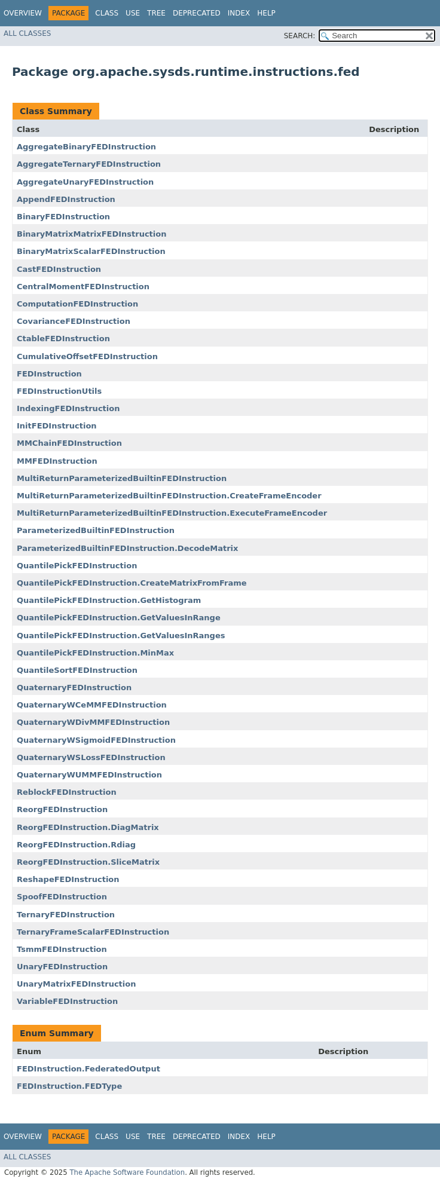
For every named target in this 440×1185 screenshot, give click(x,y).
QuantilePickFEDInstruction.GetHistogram (109, 600)
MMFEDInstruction (57, 461)
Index (239, 13)
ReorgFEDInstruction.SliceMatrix (88, 862)
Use (133, 13)
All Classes (27, 33)
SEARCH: (300, 36)
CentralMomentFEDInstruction (83, 286)
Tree (156, 13)
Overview (23, 13)
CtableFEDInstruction (63, 338)
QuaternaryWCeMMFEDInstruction (92, 704)
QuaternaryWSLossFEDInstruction (91, 757)
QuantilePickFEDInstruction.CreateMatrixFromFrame (132, 582)
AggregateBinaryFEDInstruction (86, 146)
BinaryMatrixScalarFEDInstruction (91, 251)
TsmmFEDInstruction (62, 949)
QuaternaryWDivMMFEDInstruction (93, 722)
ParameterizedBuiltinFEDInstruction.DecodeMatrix (127, 548)
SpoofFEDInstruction (62, 896)
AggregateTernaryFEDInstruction (89, 164)
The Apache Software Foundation (127, 1172)
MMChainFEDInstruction (69, 443)
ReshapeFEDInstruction (68, 879)
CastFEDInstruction (59, 269)
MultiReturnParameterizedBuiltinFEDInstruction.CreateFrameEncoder (169, 495)
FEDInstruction (49, 373)
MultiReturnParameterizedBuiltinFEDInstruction (122, 478)
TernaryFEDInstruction (66, 914)
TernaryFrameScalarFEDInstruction (93, 931)
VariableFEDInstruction (67, 1001)
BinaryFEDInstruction (63, 216)
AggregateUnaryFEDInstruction (85, 181)
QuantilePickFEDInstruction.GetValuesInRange (119, 617)
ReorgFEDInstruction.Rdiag (76, 844)
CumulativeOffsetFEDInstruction (87, 356)
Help (266, 13)
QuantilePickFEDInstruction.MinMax (95, 652)
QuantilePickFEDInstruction (77, 565)
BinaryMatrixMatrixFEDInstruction (91, 233)
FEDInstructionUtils (59, 391)
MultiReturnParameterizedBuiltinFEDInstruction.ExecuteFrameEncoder (172, 513)
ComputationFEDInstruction (77, 303)
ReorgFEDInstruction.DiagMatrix (88, 827)
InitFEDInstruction (57, 425)
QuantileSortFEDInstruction (77, 670)
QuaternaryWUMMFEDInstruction (89, 774)
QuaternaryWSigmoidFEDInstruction (96, 740)
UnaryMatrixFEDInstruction (76, 983)
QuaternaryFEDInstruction (74, 687)
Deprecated (197, 13)
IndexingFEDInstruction (68, 408)
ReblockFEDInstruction (67, 792)
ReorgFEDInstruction (62, 809)
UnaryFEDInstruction (62, 966)
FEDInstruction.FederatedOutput (88, 1068)
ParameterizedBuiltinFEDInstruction (96, 530)
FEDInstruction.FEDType (69, 1086)
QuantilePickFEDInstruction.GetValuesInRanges (121, 635)
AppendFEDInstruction (66, 199)
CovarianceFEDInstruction (73, 321)
